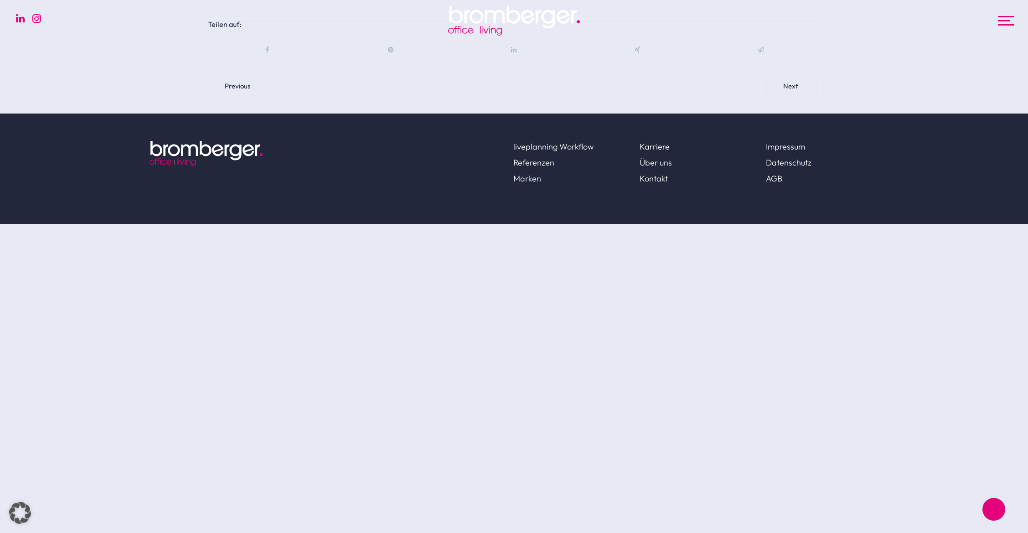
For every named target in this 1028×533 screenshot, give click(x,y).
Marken (527, 178)
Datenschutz (788, 162)
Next (790, 86)
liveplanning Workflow (553, 146)
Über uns (656, 162)
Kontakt (654, 178)
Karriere (655, 146)
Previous (237, 86)
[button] (20, 513)
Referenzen (533, 162)
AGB (774, 178)
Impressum (785, 146)
